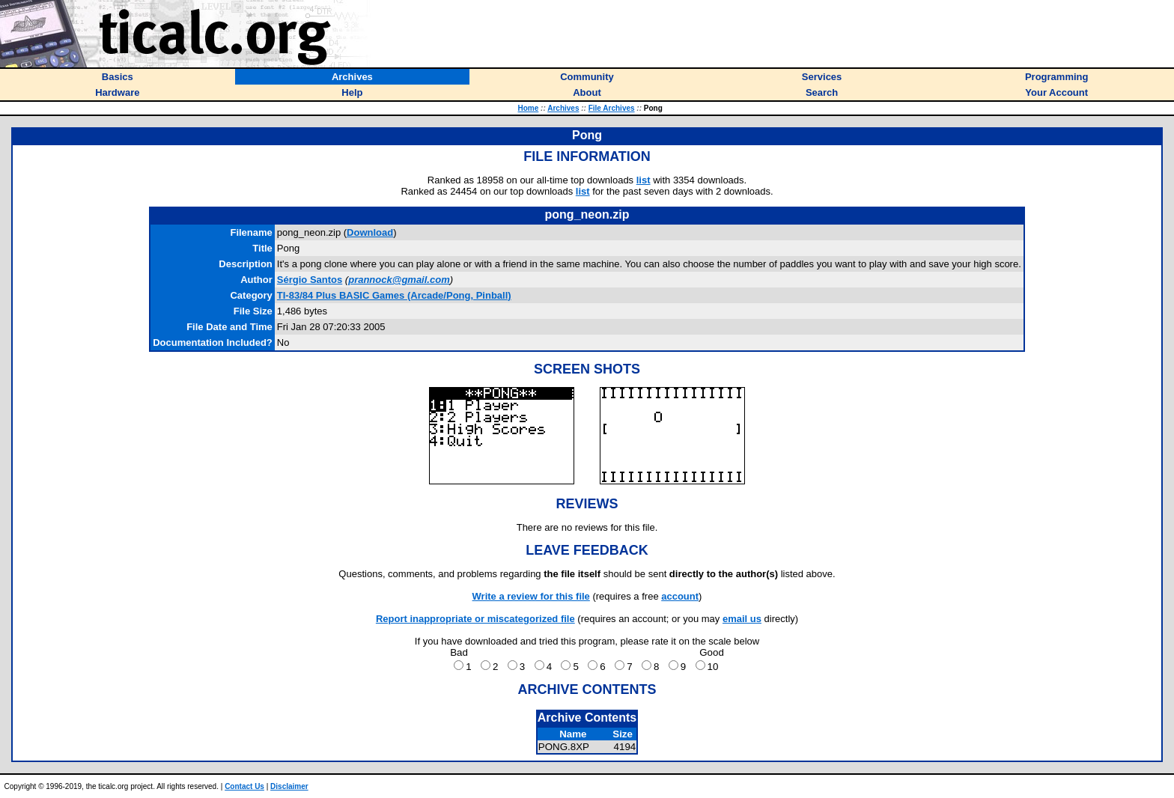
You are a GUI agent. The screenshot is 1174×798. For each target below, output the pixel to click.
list (643, 180)
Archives (563, 108)
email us (742, 618)
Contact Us (244, 786)
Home (528, 108)
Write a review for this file (531, 596)
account (680, 596)
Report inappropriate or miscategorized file (475, 618)
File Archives (611, 108)
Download (370, 232)
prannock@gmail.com (398, 279)
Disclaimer (289, 786)
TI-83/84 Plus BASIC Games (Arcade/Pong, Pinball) (394, 295)
